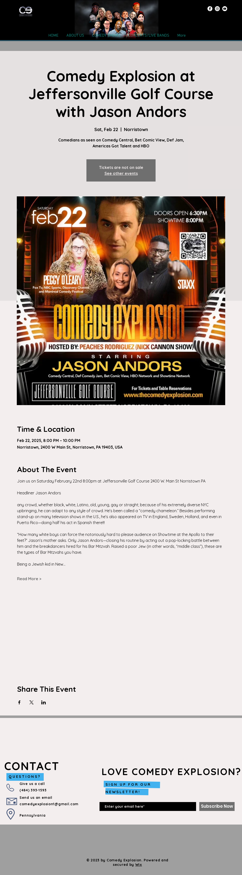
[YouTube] (224, 8)
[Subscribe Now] (217, 806)
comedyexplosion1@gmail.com (49, 804)
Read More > (29, 578)
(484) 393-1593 (33, 790)
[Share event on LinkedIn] (43, 702)
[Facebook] (209, 8)
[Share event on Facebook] (19, 702)
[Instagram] (217, 8)
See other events (121, 173)
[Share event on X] (31, 702)
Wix (138, 864)
